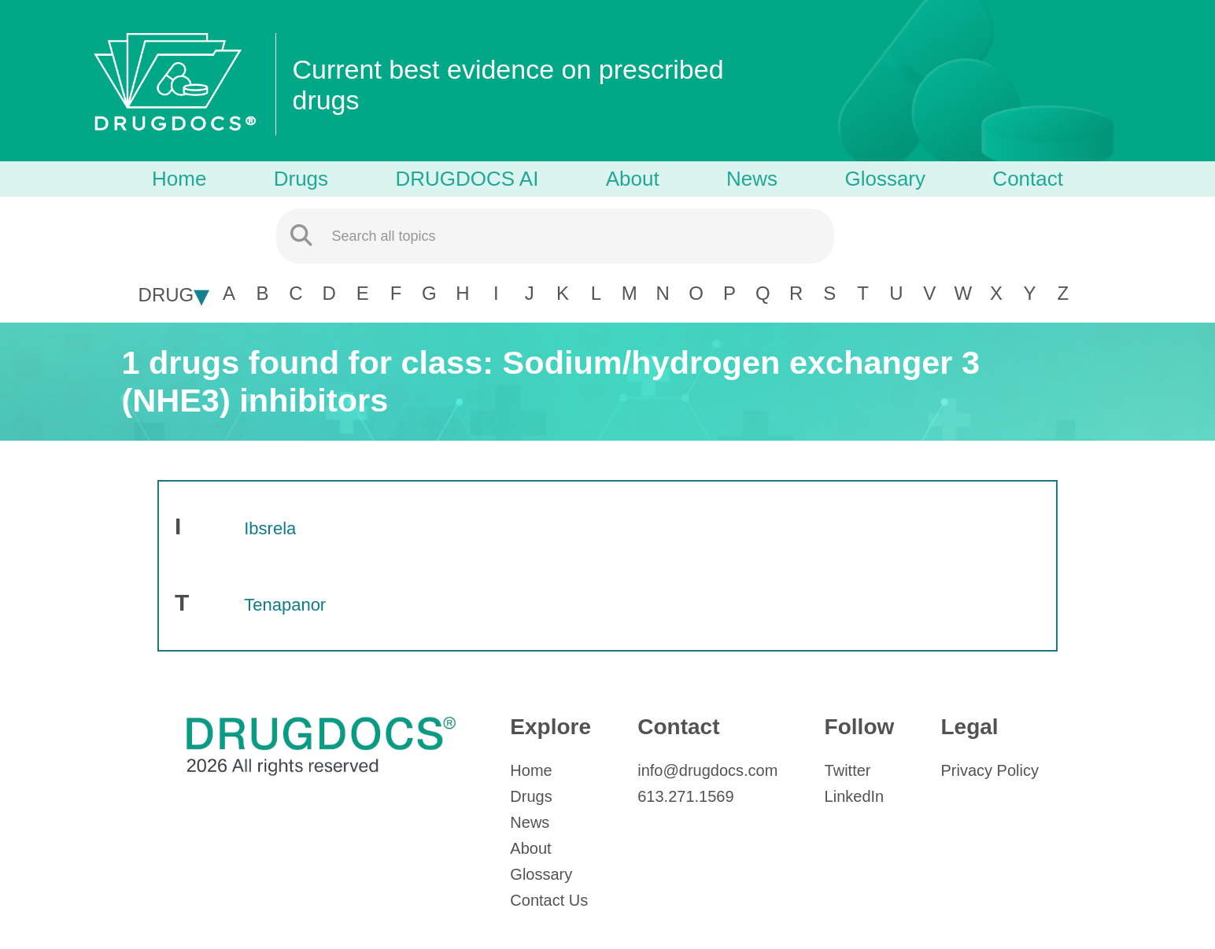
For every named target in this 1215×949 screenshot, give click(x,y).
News (751, 178)
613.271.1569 (685, 796)
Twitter (848, 770)
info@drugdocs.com (707, 770)
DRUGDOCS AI (466, 178)
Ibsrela (270, 528)
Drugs (301, 178)
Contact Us (549, 900)
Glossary (884, 178)
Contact (1027, 178)
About (632, 178)
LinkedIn (854, 796)
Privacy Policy (989, 770)
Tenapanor (285, 605)
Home (179, 178)
